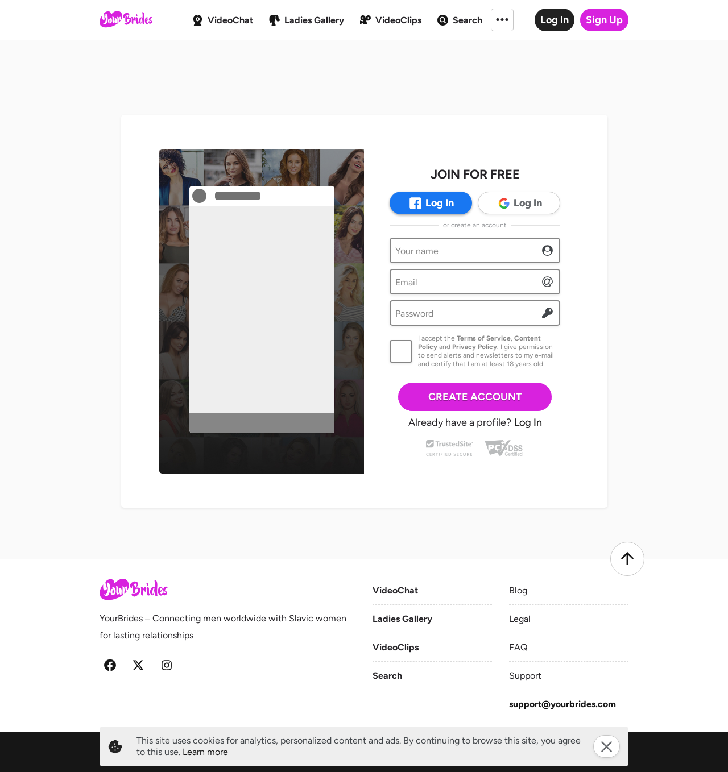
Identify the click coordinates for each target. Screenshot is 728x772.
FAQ (518, 647)
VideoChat (395, 590)
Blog (518, 590)
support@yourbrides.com (562, 704)
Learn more (205, 751)
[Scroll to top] (627, 559)
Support (525, 675)
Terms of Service (484, 338)
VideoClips (396, 647)
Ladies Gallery (402, 618)
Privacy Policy (474, 347)
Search (387, 675)
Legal (520, 618)
